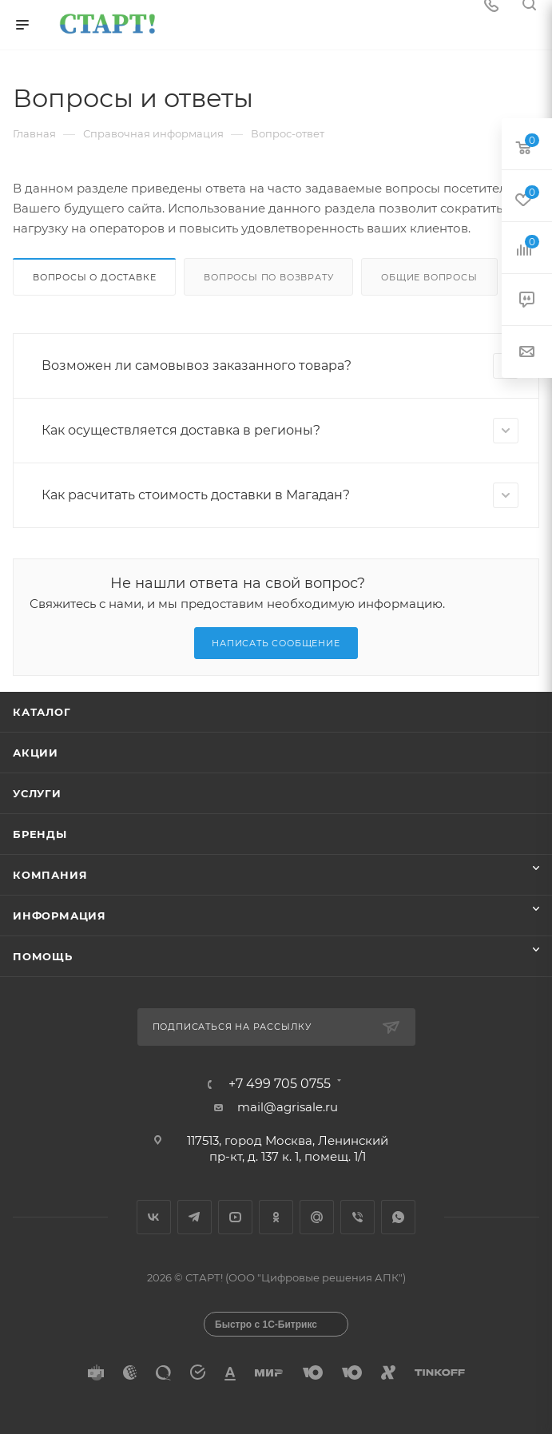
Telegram (194, 1217)
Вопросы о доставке (94, 277)
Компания (50, 874)
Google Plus (317, 1217)
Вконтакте (154, 1217)
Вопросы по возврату (268, 277)
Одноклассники (276, 1217)
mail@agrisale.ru (287, 1106)
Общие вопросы (429, 277)
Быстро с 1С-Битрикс (266, 1324)
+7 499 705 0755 (279, 1084)
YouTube (235, 1217)
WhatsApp (398, 1217)
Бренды (40, 834)
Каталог (42, 711)
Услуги (37, 793)
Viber (357, 1217)
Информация (59, 915)
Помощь (43, 956)
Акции (35, 752)
